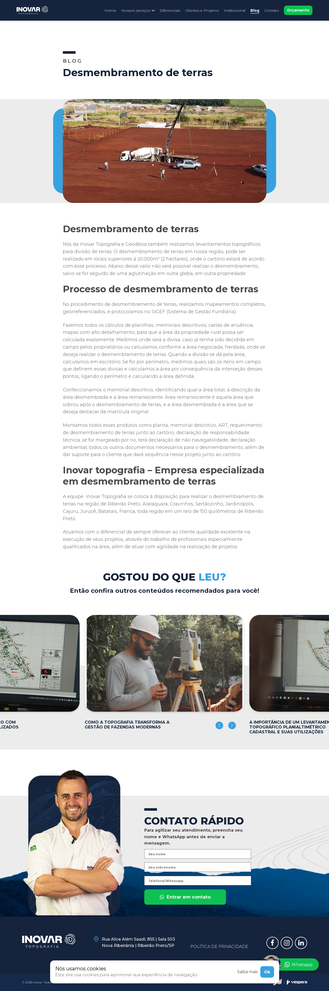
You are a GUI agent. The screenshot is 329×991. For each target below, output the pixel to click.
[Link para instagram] (287, 943)
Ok (267, 971)
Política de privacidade (219, 946)
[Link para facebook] (272, 943)
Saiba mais (247, 971)
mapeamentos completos (234, 304)
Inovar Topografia (105, 496)
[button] (219, 725)
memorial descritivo (130, 390)
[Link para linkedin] (301, 943)
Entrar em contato (185, 908)
